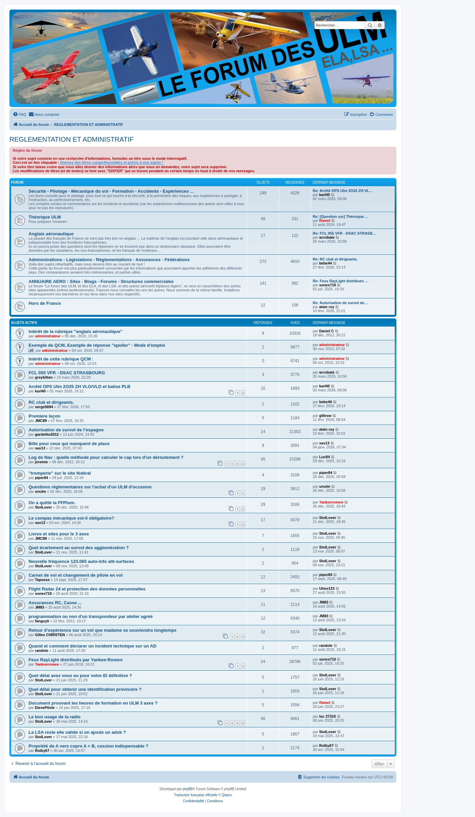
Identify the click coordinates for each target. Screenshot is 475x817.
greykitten (44, 377)
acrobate (327, 237)
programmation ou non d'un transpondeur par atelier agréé (91, 616)
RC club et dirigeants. (51, 402)
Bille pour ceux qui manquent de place (69, 443)
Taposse (42, 580)
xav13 (40, 448)
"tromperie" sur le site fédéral (60, 473)
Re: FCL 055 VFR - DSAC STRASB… (344, 233)
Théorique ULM (45, 217)
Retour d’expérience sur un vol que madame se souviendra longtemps (102, 630)
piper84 (41, 478)
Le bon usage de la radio (55, 716)
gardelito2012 (47, 434)
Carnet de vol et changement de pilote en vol (76, 575)
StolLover (43, 507)
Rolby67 (42, 751)
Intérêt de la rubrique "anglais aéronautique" (75, 331)
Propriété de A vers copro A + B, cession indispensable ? (88, 746)
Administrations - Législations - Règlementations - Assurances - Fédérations (109, 259)
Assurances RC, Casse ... (55, 602)
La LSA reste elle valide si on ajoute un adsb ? (77, 732)
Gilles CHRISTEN (50, 635)
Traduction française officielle (195, 795)
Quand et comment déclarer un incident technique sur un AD (93, 645)
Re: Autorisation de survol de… (340, 303)
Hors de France (45, 303)
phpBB (187, 789)
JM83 (39, 607)
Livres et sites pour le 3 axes (59, 533)
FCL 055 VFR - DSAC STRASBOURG (67, 372)
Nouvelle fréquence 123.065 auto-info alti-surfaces (81, 561)
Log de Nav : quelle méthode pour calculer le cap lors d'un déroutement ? (106, 457)
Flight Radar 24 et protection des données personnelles (87, 588)
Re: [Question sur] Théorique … (341, 216)
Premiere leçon (44, 416)
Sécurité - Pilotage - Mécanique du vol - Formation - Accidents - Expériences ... (111, 191)
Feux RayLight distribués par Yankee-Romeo (76, 659)
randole (41, 650)
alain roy (326, 307)
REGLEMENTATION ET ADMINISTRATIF (71, 139)
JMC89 (41, 421)
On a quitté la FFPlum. (52, 502)
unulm (40, 491)
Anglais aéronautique (51, 233)
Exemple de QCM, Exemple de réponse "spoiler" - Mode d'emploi (97, 345)
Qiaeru (227, 795)
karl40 (324, 195)
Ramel (324, 221)
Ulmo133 (327, 588)
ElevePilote (45, 708)
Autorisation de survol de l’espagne (66, 429)
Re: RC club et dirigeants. (335, 259)
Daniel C (326, 331)
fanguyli (42, 621)
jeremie (41, 462)
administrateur (47, 336)
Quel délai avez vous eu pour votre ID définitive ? (80, 675)
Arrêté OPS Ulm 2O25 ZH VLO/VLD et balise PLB (79, 386)
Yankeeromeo (331, 502)
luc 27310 (327, 716)
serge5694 (44, 407)
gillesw (325, 416)
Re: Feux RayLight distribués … (341, 281)
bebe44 (325, 263)
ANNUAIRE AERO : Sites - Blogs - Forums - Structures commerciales (101, 281)
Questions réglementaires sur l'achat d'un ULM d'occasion (90, 486)
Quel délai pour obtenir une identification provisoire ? (85, 689)
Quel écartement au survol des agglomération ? (79, 547)
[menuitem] (19, 114)
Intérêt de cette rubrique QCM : (61, 359)
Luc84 (324, 457)
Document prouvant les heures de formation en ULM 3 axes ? (93, 703)
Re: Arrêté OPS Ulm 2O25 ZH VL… (343, 191)
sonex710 (327, 285)
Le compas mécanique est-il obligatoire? (71, 518)
